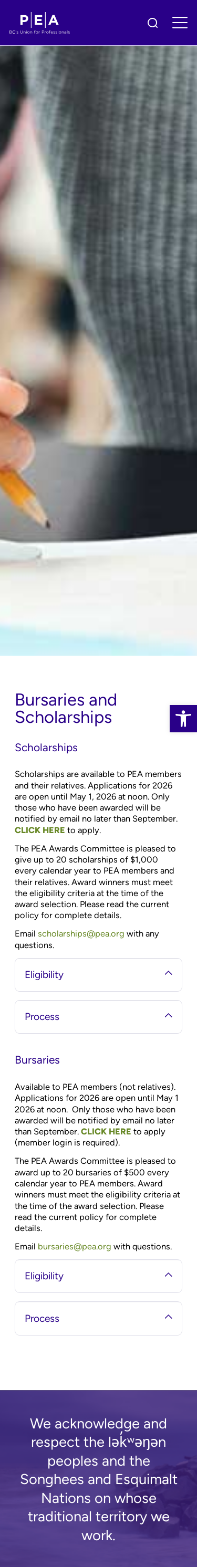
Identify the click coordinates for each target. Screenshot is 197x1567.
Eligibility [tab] (98, 975)
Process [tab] (98, 1017)
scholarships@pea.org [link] (81, 933)
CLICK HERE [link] (40, 830)
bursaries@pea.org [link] (74, 1246)
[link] (183, 718)
